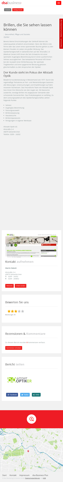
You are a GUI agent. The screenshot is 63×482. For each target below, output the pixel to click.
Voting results (17, 10)
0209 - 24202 (13, 276)
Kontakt (13, 475)
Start (4, 475)
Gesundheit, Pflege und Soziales (17, 34)
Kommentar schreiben (13, 348)
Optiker (6, 37)
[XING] (36, 395)
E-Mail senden (20, 286)
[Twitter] (25, 395)
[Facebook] (12, 395)
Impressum (61, 43)
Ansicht (8, 9)
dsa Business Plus (40, 475)
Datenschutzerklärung (61, 28)
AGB (44, 478)
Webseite (9, 286)
